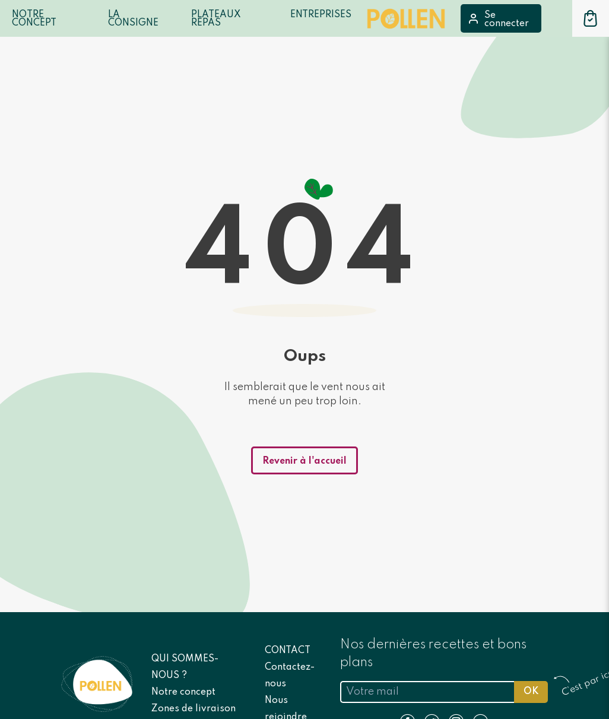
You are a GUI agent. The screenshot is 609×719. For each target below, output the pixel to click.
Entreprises (320, 15)
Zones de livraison (193, 709)
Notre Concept (34, 19)
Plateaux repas (216, 19)
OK (531, 691)
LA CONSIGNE (133, 19)
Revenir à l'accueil (304, 461)
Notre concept (183, 692)
